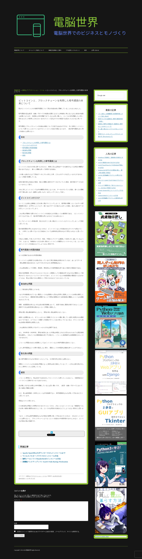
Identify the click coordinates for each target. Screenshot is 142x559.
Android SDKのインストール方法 (108, 195)
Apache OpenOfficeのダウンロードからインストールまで (43, 453)
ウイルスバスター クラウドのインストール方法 (40, 456)
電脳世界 (17, 90)
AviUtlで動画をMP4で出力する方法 (108, 162)
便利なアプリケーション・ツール (33, 90)
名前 (15, 523)
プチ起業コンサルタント (73, 50)
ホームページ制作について (36, 50)
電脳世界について (19, 50)
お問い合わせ (95, 50)
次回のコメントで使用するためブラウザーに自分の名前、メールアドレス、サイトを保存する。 (48, 531)
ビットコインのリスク (29, 145)
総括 (23, 155)
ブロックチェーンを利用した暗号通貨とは (36, 142)
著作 (85, 50)
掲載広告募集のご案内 (55, 50)
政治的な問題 (26, 150)
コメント (18, 500)
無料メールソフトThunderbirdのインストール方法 (41, 459)
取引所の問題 (26, 153)
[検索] (108, 95)
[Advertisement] (71, 68)
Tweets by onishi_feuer (102, 536)
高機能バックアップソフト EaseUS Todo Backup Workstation (45, 462)
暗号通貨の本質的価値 (29, 148)
